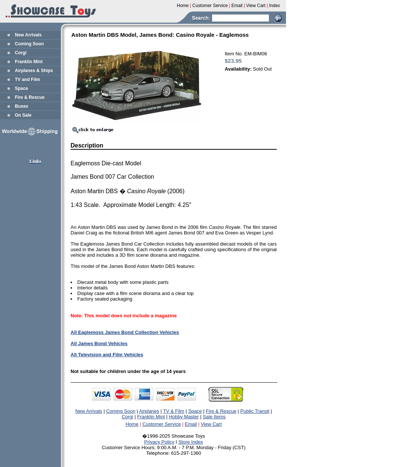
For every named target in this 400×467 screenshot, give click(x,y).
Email (191, 424)
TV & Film (173, 411)
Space (21, 88)
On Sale (23, 115)
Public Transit (254, 411)
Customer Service (162, 424)
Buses (21, 106)
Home (132, 424)
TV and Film (27, 79)
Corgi (20, 52)
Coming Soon (29, 43)
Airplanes (149, 411)
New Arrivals (28, 35)
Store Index (190, 442)
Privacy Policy (159, 442)
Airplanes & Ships (34, 70)
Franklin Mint (29, 61)
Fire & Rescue (30, 97)
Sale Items (214, 416)
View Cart (211, 424)
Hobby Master (184, 416)
